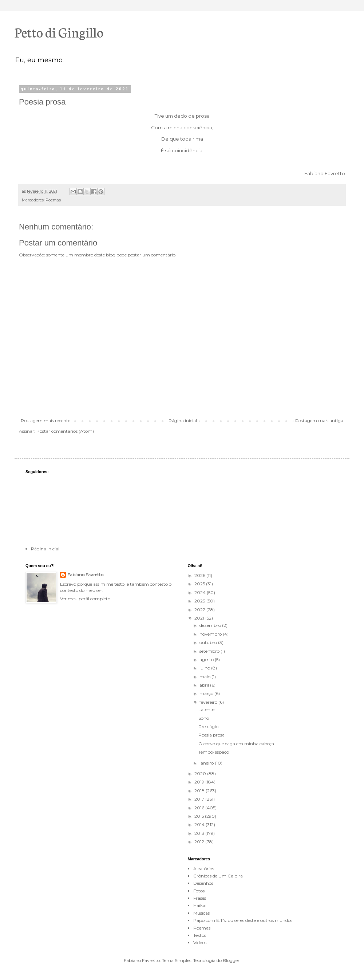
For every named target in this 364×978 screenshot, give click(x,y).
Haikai (199, 905)
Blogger (231, 960)
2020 (200, 773)
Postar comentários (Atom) (65, 431)
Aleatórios (203, 868)
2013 (199, 833)
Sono (203, 718)
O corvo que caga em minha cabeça (236, 743)
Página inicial (183, 420)
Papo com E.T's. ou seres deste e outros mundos (242, 920)
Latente (206, 709)
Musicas (201, 913)
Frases (199, 898)
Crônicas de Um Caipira (218, 876)
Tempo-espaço (213, 752)
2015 (199, 816)
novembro (211, 634)
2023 (200, 601)
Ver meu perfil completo (85, 598)
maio (205, 676)
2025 (200, 583)
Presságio (208, 726)
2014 (200, 824)
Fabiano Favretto (85, 574)
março (206, 693)
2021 (199, 618)
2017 (199, 799)
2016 (199, 807)
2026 (200, 575)
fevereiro (208, 702)
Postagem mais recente (45, 420)
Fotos (199, 890)
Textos (199, 935)
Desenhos (203, 883)
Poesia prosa (211, 735)
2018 (200, 790)
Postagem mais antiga (319, 420)
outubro (208, 642)
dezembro (210, 625)
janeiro (207, 763)
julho (205, 668)
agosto (207, 659)
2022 (200, 609)
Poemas (53, 200)
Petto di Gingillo (59, 32)
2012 (199, 841)
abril (204, 685)
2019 (199, 782)
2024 (200, 592)
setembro (210, 651)
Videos (199, 942)
